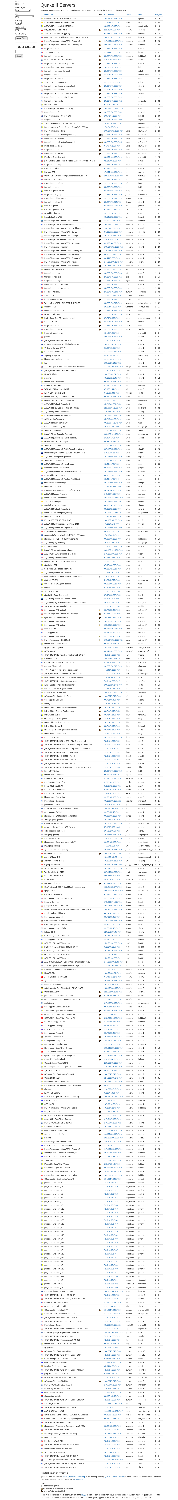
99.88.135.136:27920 (112, 842)
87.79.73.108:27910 (112, 146)
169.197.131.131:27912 (113, 247)
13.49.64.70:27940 (111, 573)
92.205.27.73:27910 (112, 82)
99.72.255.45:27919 (112, 632)
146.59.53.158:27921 (112, 1389)
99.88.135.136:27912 (112, 442)
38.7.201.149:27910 (112, 730)
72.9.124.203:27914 (112, 1430)
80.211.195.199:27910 (113, 1168)
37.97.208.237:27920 (112, 460)
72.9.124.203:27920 (112, 340)
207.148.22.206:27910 (113, 868)
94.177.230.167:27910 (113, 1011)
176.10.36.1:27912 (111, 535)
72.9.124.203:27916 (112, 1441)
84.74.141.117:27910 (112, 977)
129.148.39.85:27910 (112, 999)
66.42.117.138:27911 (112, 1419)
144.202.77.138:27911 (113, 1314)
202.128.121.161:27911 (113, 513)
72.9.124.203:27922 (112, 655)
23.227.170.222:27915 (113, 150)
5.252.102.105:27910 (112, 790)
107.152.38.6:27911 (112, 831)
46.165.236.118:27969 (113, 865)
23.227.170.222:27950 (113, 71)
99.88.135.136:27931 (112, 400)
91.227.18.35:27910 (112, 348)
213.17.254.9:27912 (112, 1059)
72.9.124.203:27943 (112, 606)
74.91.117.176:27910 (112, 296)
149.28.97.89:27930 (112, 412)
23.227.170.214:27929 (113, 311)
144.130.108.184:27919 (113, 367)
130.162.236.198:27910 (113, 988)
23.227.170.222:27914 (113, 187)
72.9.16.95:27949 (111, 1220)
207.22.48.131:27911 (112, 1452)
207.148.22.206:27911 (113, 872)
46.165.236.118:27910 (113, 861)
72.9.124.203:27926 (112, 1463)
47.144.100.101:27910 (113, 172)
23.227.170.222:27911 (113, 277)
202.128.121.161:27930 (113, 498)
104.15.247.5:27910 (112, 37)
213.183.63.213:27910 (113, 1063)
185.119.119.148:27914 (113, 647)
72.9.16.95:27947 (111, 1261)
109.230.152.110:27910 (113, 1097)
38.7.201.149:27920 (112, 719)
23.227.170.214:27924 (113, 202)
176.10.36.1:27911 (111, 453)
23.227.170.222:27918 (113, 78)
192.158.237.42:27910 (113, 1082)
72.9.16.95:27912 (111, 1190)
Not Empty (22, 34)
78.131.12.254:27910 (112, 378)
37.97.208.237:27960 (112, 486)
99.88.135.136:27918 (112, 269)
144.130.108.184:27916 (113, 962)
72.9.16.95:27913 (111, 1198)
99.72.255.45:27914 (112, 636)
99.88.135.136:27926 (112, 382)
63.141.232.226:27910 (113, 206)
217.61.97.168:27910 (112, 1119)
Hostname (48, 15)
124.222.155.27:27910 (113, 1078)
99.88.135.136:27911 (112, 561)
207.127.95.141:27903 (113, 415)
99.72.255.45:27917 (112, 928)
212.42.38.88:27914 (112, 1156)
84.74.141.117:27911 (112, 913)
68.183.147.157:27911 (113, 26)
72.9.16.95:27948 (111, 1224)
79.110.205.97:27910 (112, 1171)
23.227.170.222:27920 (113, 90)
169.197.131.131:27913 (113, 224)
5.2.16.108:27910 (111, 239)
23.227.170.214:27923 (113, 198)
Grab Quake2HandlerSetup (74, 1477)
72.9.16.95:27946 (111, 1243)
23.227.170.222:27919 (113, 329)
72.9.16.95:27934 (111, 1273)
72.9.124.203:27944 (112, 1299)
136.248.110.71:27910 (113, 1067)
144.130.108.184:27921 (113, 966)
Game (128, 15)
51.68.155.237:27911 (112, 996)
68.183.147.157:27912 (113, 468)
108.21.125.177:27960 (113, 685)
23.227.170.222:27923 (113, 273)
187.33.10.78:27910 (112, 1104)
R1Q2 (83, 1495)
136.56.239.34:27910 (112, 374)
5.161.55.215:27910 (112, 1359)
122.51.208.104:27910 (113, 1130)
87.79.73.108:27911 (112, 318)
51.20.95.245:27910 (112, 588)
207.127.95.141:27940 (113, 471)
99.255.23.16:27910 (112, 924)
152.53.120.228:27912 (113, 954)
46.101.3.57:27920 (111, 531)
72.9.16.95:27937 (111, 1250)
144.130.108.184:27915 (113, 1332)
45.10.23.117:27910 (112, 1108)
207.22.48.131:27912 (112, 1437)
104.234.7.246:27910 (112, 1310)
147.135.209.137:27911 (113, 1149)
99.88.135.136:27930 (112, 539)
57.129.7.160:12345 (112, 827)
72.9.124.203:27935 (112, 756)
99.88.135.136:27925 (112, 816)
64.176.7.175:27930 (112, 558)
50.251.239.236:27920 (113, 629)
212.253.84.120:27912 (113, 1306)
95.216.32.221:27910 (112, 569)
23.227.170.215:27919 (113, 322)
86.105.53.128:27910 (112, 254)
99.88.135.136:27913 (112, 644)
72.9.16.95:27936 (111, 1216)
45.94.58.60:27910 (111, 1366)
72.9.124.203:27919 (112, 1336)
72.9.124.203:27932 (112, 752)
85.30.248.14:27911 (112, 355)
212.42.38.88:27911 (112, 1029)
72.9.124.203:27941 (112, 1329)
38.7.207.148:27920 (112, 715)
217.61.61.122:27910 (112, 1160)
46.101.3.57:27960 (111, 427)
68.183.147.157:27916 (113, 505)
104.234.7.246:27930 (112, 617)
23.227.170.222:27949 (113, 325)
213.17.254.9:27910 (112, 1164)
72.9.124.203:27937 (112, 1317)
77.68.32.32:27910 (111, 846)
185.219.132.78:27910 (113, 1175)
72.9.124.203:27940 (112, 674)
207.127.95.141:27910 (113, 483)
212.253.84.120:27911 (113, 1014)
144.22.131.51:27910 (112, 352)
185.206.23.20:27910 (112, 1142)
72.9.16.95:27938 (111, 1205)
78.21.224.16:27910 (112, 734)
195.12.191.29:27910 (112, 1040)
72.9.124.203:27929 (112, 1407)
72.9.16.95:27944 (111, 1254)
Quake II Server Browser (114, 1477)
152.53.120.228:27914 (113, 936)
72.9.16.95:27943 (111, 1246)
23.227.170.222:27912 (113, 101)
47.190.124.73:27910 (112, 385)
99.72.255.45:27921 (112, 812)
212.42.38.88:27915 (112, 1145)
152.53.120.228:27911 (113, 958)
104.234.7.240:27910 (112, 1179)
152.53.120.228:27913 (113, 943)
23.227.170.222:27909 (113, 112)
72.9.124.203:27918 (112, 1400)
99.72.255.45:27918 (112, 610)
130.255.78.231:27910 (113, 251)
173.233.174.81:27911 (113, 902)
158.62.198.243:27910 (113, 19)
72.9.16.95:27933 (111, 1239)
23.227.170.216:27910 (113, 303)
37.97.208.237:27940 (112, 565)
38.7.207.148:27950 (112, 711)
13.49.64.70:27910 (111, 438)
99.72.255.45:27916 (112, 917)
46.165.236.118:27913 (113, 1134)
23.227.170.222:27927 (113, 86)
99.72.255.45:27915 (112, 898)
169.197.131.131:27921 (113, 640)
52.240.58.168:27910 (112, 161)
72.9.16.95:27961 (111, 1280)
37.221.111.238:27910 (113, 232)
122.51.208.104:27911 (113, 992)
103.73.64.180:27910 (112, 266)
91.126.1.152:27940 (112, 591)
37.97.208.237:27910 (112, 430)
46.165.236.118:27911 (113, 1037)
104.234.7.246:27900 (112, 1381)
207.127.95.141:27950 (113, 528)
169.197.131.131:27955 (113, 176)
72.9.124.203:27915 (112, 1448)
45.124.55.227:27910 (112, 835)
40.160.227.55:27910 (112, 1085)
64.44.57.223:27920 (112, 614)
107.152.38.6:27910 (112, 820)
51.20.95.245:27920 (112, 580)
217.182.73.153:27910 (113, 1003)
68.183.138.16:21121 (112, 1325)
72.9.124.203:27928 (112, 370)
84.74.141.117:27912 (112, 1052)
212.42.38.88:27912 (112, 1112)
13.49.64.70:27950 (111, 599)
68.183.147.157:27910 (113, 34)
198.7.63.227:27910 (112, 228)
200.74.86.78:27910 (112, 876)
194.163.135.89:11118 (113, 857)
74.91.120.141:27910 (112, 123)
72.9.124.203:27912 (112, 1445)
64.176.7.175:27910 (112, 475)
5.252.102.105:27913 (112, 793)
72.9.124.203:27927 (112, 1340)
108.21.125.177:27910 (113, 887)
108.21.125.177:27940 (113, 909)
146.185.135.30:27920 (113, 520)
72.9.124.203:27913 (112, 1422)
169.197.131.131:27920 (113, 131)
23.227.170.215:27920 (113, 314)
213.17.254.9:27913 (112, 969)
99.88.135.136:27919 (112, 1426)
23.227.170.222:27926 (113, 138)
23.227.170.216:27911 (113, 180)
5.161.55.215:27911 (112, 947)
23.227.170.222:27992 (113, 288)
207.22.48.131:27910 (112, 1433)
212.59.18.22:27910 (112, 1044)
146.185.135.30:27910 (113, 554)
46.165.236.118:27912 (113, 1070)
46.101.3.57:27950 (111, 524)
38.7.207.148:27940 (112, 726)
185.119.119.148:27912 (113, 1347)
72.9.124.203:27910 (112, 1370)
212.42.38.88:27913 (112, 1100)
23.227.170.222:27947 (113, 281)
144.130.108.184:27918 (113, 808)
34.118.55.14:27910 (112, 1022)
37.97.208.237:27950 (112, 516)
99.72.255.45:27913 (112, 939)
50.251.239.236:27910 (113, 737)
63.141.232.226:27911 (113, 217)
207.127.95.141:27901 (113, 501)
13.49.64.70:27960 (111, 479)
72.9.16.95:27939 (111, 1269)
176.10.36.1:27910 (111, 576)
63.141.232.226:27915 (113, 894)
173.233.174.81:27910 (113, 1404)
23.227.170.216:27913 (113, 771)
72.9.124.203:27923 (112, 1467)
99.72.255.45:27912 (112, 1007)
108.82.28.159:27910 (112, 625)
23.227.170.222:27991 (113, 284)
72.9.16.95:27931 (111, 1228)
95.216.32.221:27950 (112, 404)
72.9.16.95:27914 (111, 1201)
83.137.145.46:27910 (112, 1396)
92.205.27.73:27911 (112, 105)
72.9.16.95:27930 (111, 1231)
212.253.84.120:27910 (113, 1055)
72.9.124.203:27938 (112, 767)
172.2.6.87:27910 (111, 127)
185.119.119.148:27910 (113, 891)
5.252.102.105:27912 (112, 782)
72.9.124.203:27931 (112, 741)
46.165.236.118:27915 (113, 981)
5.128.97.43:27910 (111, 1093)
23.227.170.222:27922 (113, 63)
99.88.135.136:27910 (112, 397)
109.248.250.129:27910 (113, 1048)
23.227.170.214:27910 (113, 292)
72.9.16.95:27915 (111, 1194)
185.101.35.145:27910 (113, 823)
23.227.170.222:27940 (113, 194)
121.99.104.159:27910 (113, 408)
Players (158, 15)
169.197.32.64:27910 (112, 621)
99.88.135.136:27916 (112, 797)
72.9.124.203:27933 (112, 748)
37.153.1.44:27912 (111, 389)
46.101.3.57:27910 (111, 543)
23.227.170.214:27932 (113, 165)
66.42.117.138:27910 (112, 1415)
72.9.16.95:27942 (111, 1235)
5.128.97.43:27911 (111, 1374)
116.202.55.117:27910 (113, 921)
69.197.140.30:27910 (112, 243)
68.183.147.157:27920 (113, 423)
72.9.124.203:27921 (112, 1456)
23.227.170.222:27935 (113, 135)
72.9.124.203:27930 (112, 745)
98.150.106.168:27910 (113, 157)
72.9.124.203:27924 (112, 1295)
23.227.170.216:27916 (113, 666)
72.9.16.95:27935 (111, 1213)
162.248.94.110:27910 (113, 906)
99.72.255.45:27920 (112, 700)
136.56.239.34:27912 (112, 973)
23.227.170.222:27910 (113, 93)
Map (140, 15)
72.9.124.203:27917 (112, 681)
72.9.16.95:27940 (111, 1276)
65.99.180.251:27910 (112, 584)
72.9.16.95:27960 (111, 1288)
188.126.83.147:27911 (113, 659)
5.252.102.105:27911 (112, 786)
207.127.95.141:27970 (113, 457)
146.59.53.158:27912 (112, 1123)
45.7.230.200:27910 (112, 879)
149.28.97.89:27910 (112, 494)
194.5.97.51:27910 (111, 333)
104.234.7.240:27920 (112, 1074)
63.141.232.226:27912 (113, 191)
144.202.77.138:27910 (113, 692)
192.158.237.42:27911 (113, 1127)
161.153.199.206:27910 (113, 1138)
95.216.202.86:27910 (112, 419)
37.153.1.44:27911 (111, 393)
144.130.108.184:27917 (113, 1411)
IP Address (109, 15)
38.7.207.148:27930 (112, 722)
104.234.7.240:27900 (112, 1351)
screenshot (78, 1479)
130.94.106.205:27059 (113, 677)
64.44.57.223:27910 (112, 258)
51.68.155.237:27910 (112, 1115)
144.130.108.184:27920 (113, 1460)
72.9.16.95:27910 (111, 1186)
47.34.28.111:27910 (112, 670)
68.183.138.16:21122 (112, 801)
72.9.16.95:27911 (111, 1183)
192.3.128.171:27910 (112, 236)
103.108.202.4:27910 (112, 344)
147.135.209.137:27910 (113, 262)
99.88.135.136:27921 (112, 1344)
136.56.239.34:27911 (112, 704)
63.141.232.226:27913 (113, 168)
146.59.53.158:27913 (112, 60)
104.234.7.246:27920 (112, 696)
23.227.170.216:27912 (113, 213)
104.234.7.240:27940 (112, 853)
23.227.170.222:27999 (113, 120)
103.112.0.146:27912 (112, 363)
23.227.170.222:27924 (113, 183)
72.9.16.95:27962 (111, 1284)
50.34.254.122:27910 (112, 490)
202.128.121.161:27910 (113, 434)
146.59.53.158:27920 (112, 1385)
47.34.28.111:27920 (112, 662)
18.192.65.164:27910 (112, 1153)
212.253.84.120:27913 (113, 1018)
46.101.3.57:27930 (111, 602)
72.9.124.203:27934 (112, 760)
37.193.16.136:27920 (112, 1392)
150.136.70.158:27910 (113, 337)
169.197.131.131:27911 (113, 67)
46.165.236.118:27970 (113, 850)
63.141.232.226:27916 (113, 651)
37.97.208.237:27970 (112, 445)
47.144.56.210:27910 (112, 883)
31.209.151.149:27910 (113, 546)
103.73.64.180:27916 (112, 116)
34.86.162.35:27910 (112, 689)
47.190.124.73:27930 (112, 1302)
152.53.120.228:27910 (113, 951)
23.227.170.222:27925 (113, 142)
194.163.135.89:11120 (113, 838)
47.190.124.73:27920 (112, 778)
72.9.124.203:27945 (112, 1377)
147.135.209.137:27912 (113, 41)
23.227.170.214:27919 (113, 299)
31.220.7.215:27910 (112, 221)
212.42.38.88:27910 (112, 30)
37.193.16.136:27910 (112, 1362)
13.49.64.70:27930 (111, 22)
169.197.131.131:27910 (113, 108)
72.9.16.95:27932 (111, 1265)
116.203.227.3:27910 (112, 1089)
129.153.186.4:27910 (112, 932)
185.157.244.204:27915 (113, 984)
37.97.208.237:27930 (112, 595)
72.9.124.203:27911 (112, 1355)
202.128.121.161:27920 (113, 550)
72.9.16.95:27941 (111, 1258)
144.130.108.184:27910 (113, 1291)
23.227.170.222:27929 (113, 97)
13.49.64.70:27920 (111, 464)
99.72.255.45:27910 (112, 1033)
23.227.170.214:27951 (113, 153)
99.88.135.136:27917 (112, 775)
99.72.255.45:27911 (112, 1025)
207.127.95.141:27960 (113, 449)
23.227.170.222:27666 (113, 75)
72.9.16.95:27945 (111, 1209)
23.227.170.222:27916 (113, 49)
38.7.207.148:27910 (112, 707)
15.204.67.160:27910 (112, 307)
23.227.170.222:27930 (113, 56)
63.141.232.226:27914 (113, 209)
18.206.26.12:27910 (112, 805)
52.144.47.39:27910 (112, 52)
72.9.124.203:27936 (112, 763)
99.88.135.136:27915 (112, 359)
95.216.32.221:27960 (112, 509)
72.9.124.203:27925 (112, 1321)
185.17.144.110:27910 (113, 45)
